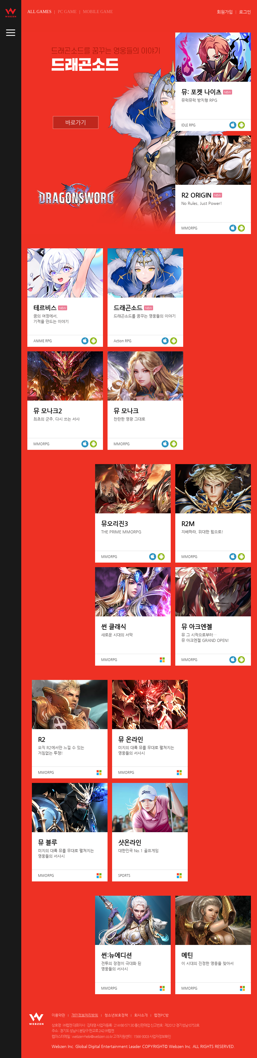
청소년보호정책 (116, 1015)
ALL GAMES (39, 11)
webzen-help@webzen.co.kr (92, 1036)
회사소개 (141, 1015)
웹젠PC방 (161, 1015)
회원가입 (225, 11)
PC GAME (67, 11)
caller (10, 32)
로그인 (245, 11)
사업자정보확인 (160, 1036)
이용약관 (58, 1015)
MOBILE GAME (98, 11)
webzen (10, 12)
